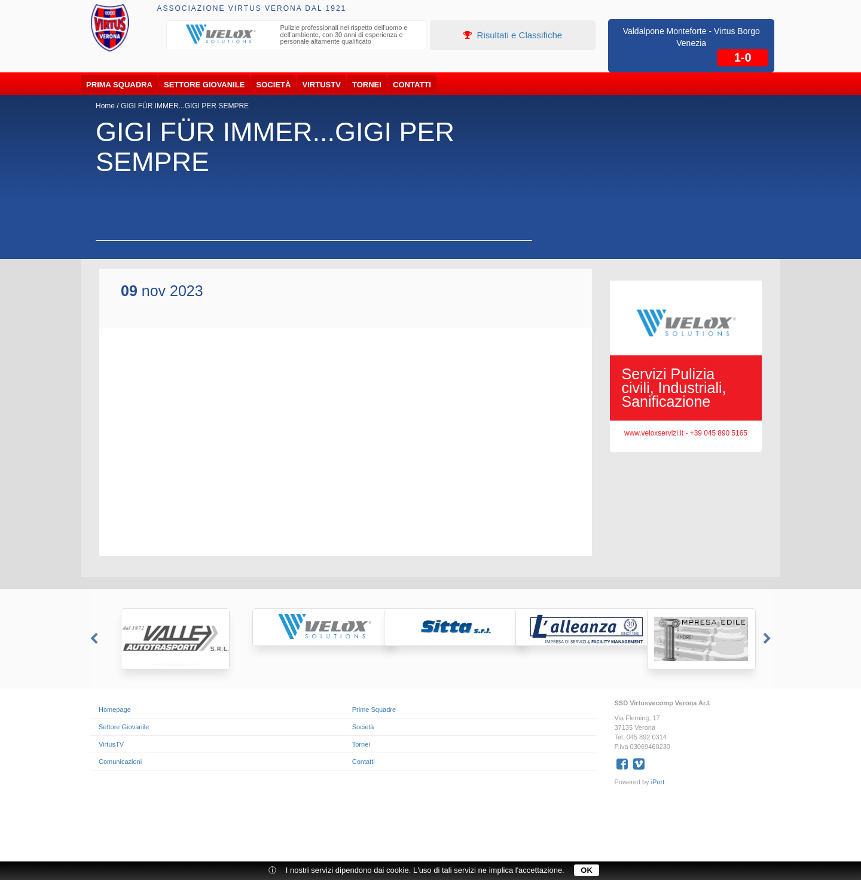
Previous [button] (93, 639)
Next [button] (768, 639)
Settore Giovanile (204, 84)
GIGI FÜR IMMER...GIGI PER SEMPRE (185, 106)
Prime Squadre (374, 709)
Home (105, 106)
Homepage (115, 709)
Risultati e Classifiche (512, 35)
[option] (296, 36)
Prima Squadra (119, 84)
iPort (658, 781)
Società (274, 84)
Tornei (366, 84)
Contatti (412, 84)
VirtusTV (322, 84)
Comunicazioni (120, 761)
